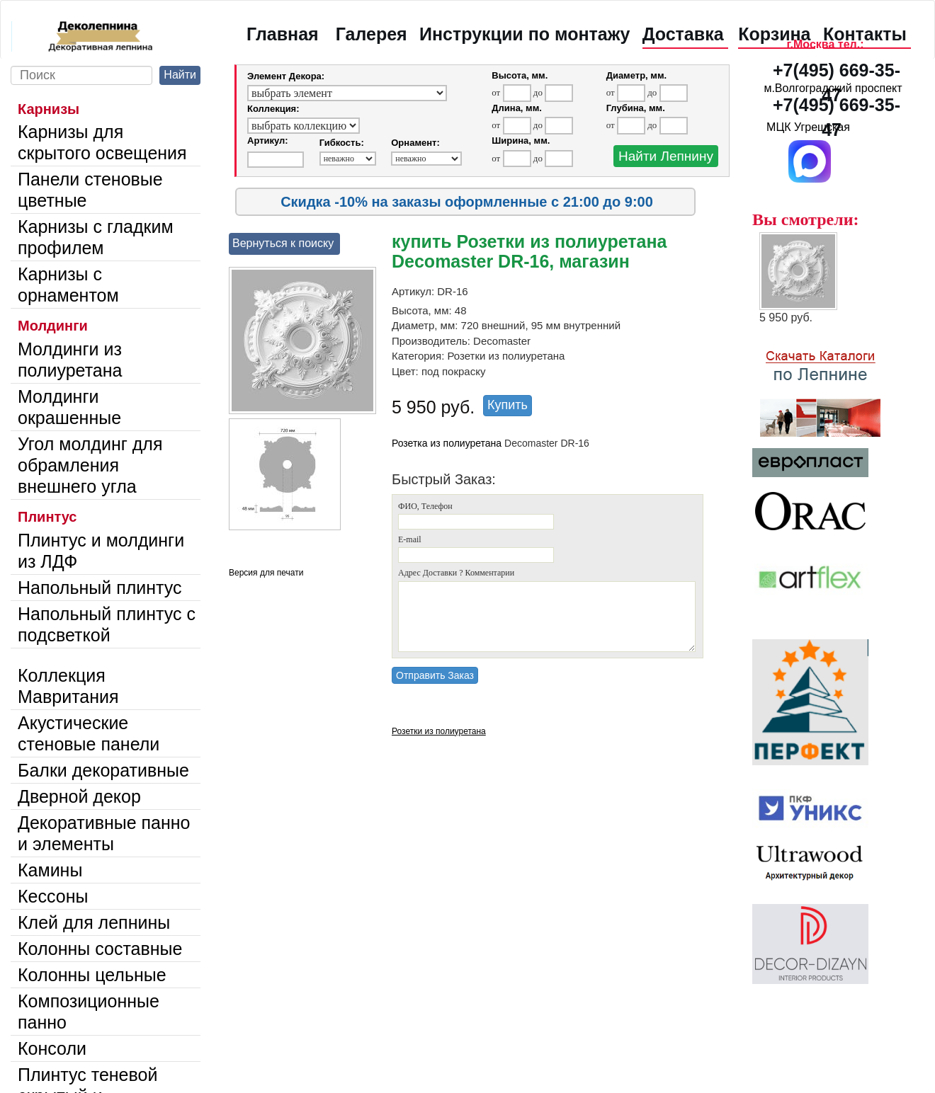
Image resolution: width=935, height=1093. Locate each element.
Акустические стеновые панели (88, 733)
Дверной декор (79, 796)
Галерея (371, 34)
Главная (282, 34)
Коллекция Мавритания (68, 685)
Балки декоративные (103, 770)
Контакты (865, 34)
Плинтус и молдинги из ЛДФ (101, 550)
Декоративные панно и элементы (104, 833)
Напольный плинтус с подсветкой (107, 624)
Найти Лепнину (665, 156)
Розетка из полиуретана (447, 443)
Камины (50, 870)
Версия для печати (266, 573)
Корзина (774, 34)
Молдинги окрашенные (69, 407)
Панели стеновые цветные (90, 189)
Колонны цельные (92, 975)
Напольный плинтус (100, 587)
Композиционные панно (88, 1011)
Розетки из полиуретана (439, 731)
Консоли (52, 1048)
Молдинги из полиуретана (70, 359)
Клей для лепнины (94, 922)
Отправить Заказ (435, 675)
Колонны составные (100, 948)
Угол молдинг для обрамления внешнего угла (90, 465)
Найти (180, 75)
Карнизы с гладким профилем (96, 237)
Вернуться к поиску (283, 243)
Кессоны (53, 896)
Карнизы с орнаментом (68, 284)
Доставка (683, 34)
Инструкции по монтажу (524, 34)
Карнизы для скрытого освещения (102, 142)
